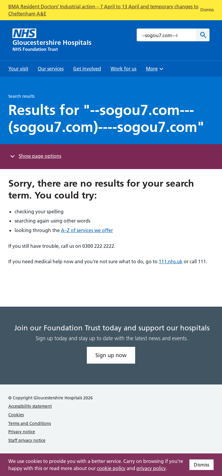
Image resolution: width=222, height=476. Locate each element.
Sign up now (111, 355)
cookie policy (111, 468)
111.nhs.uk (170, 261)
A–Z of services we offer (87, 230)
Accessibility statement (30, 406)
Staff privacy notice (26, 440)
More (155, 70)
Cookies (16, 414)
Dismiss (201, 465)
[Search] (203, 35)
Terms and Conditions (29, 423)
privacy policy (151, 468)
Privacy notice (21, 431)
